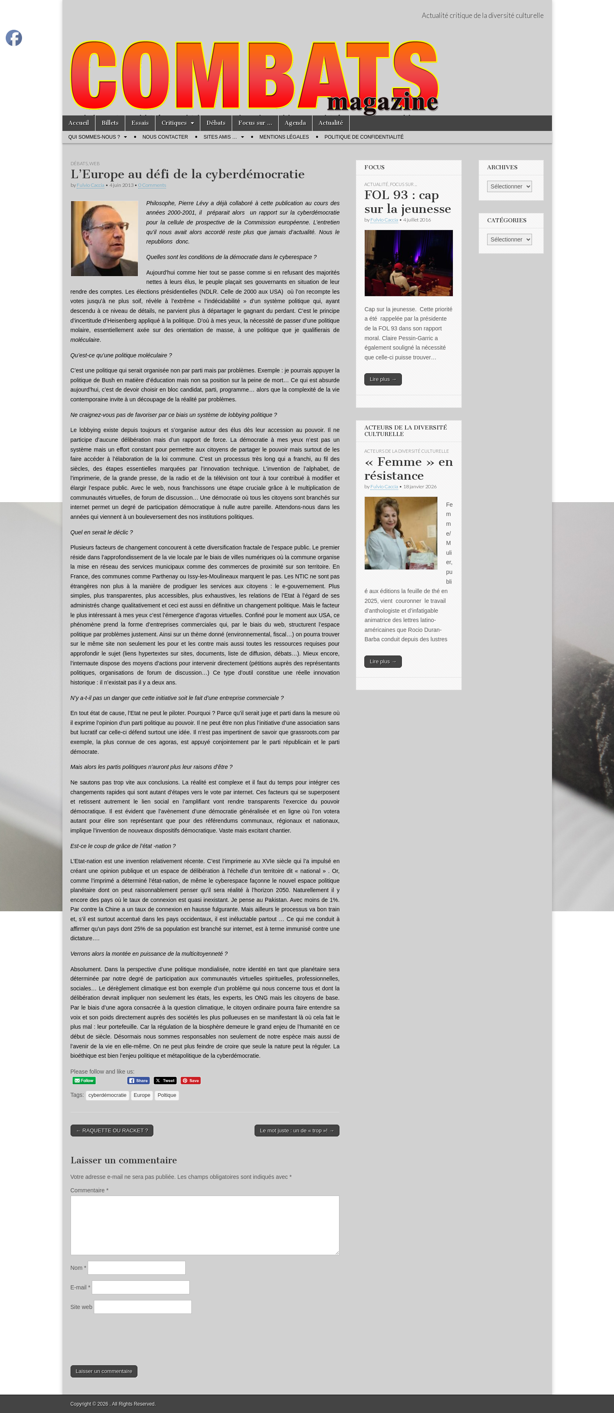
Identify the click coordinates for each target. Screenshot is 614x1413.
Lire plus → (383, 379)
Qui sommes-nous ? (94, 137)
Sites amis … (220, 137)
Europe (142, 1095)
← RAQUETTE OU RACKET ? (112, 1130)
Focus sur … (255, 123)
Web (94, 163)
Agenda (295, 123)
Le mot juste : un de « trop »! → (297, 1130)
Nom (78, 1268)
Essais (140, 123)
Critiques (174, 123)
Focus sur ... (403, 184)
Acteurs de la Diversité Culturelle (406, 451)
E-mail (81, 1287)
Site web (82, 1307)
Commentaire (90, 1190)
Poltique (166, 1095)
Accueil (79, 123)
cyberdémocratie (107, 1095)
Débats (216, 123)
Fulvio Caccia (90, 185)
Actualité (331, 123)
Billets (110, 123)
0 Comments (152, 185)
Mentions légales (284, 137)
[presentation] (133, 1339)
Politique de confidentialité (363, 137)
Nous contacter (165, 137)
